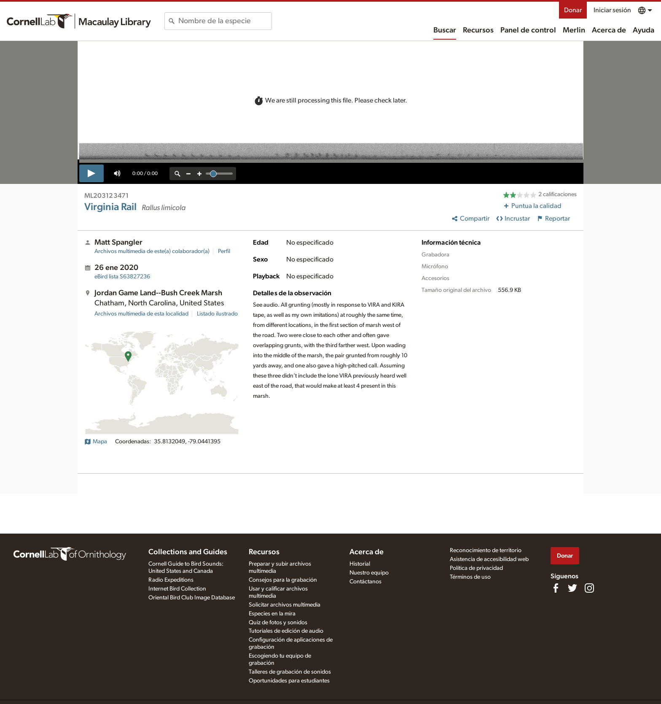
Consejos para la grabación (283, 580)
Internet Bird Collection (177, 589)
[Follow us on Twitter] (572, 588)
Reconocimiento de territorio (485, 550)
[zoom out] (188, 173)
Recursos (478, 30)
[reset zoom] (177, 173)
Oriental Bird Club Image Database (191, 598)
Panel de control (528, 30)
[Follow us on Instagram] (589, 588)
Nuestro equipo (369, 573)
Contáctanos (365, 582)
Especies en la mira (272, 614)
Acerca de (609, 30)
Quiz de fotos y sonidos (278, 623)
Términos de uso (470, 577)
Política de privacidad (476, 568)
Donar (573, 10)
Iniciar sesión (612, 10)
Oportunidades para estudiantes (289, 681)
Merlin (574, 30)
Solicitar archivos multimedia (284, 605)
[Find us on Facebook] (556, 588)
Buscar (444, 30)
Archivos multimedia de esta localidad (141, 314)
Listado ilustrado (217, 314)
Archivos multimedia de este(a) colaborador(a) (152, 251)
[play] (91, 173)
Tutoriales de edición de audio (286, 631)
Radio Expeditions (170, 580)
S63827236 (122, 277)
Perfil (224, 251)
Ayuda (643, 30)
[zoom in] (199, 173)
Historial (359, 564)
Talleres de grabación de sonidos (290, 672)
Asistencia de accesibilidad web (489, 559)
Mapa (95, 442)
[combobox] (224, 21)
